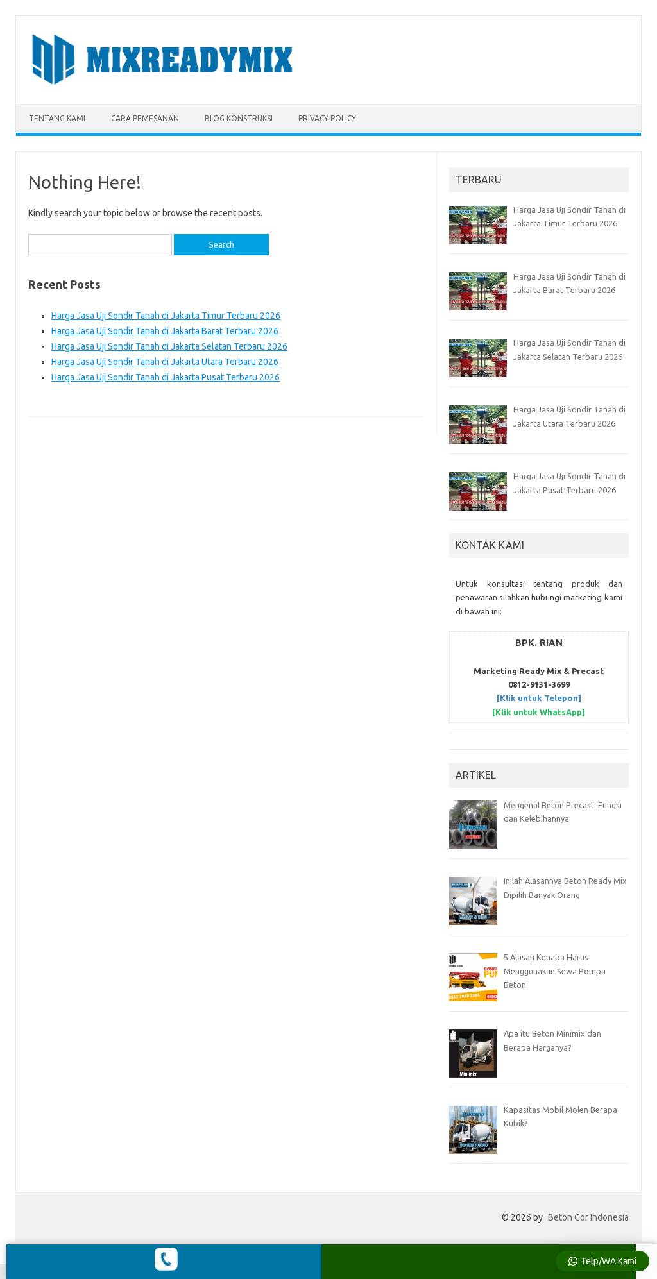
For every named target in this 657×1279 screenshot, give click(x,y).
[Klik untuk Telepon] (539, 697)
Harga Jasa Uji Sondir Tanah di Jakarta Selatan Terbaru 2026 (169, 346)
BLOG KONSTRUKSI (239, 118)
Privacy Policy (327, 118)
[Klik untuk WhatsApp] (538, 711)
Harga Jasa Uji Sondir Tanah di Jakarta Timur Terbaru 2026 (165, 315)
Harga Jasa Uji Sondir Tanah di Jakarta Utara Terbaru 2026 (164, 362)
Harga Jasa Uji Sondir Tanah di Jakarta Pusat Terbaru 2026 (165, 377)
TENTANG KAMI (57, 118)
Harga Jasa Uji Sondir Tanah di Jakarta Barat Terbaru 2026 (164, 331)
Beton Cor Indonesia (588, 1217)
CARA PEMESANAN (145, 118)
